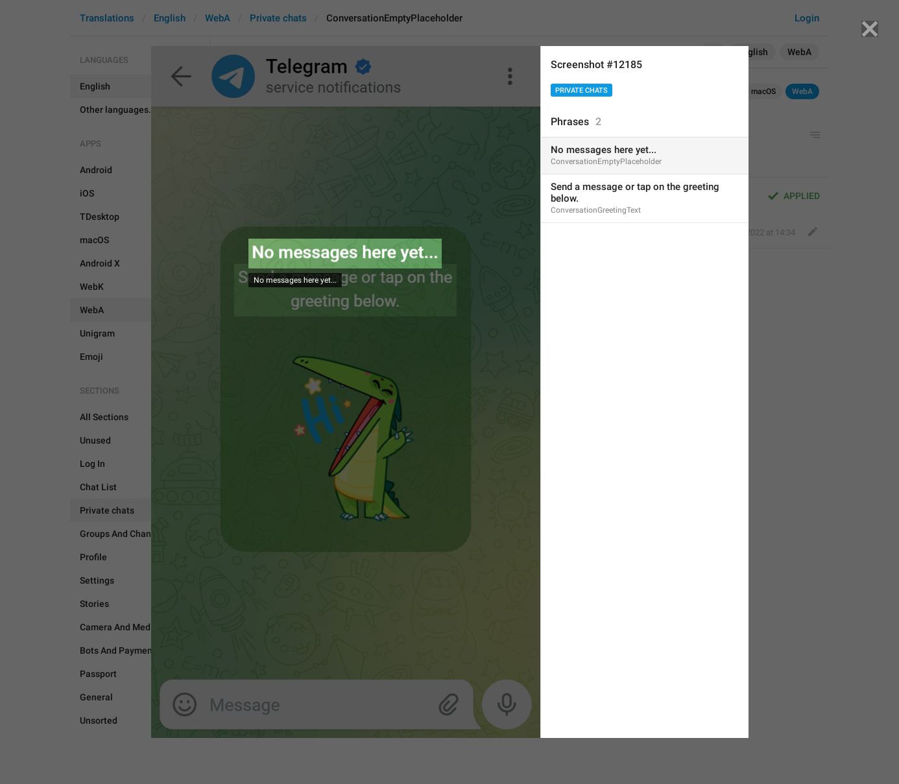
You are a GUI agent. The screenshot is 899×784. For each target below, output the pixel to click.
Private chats (581, 90)
